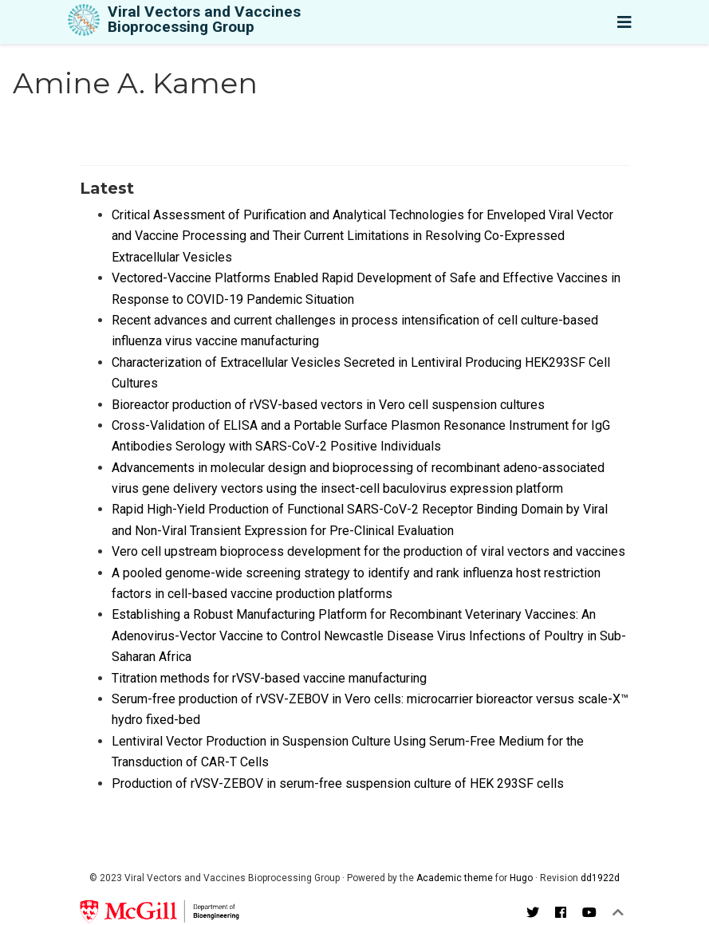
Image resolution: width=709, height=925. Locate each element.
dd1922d (600, 878)
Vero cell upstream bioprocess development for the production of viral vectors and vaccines (368, 551)
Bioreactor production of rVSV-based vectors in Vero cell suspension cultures (328, 404)
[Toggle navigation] (624, 22)
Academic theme (454, 878)
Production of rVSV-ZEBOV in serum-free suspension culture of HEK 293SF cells (338, 783)
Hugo (521, 878)
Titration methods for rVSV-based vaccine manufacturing (269, 678)
